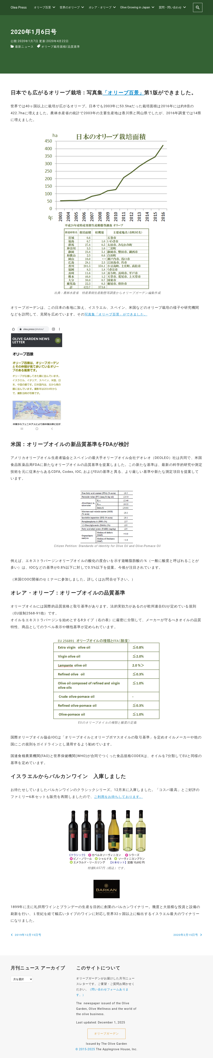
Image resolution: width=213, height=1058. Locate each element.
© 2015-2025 (85, 1048)
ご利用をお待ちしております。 (120, 795)
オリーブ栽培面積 (58, 46)
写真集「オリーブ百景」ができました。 (118, 314)
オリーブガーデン (106, 1032)
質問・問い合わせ (172, 7)
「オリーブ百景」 (124, 93)
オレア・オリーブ (102, 7)
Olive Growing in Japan (137, 7)
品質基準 (80, 46)
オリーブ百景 (44, 7)
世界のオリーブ (72, 7)
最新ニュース (25, 46)
